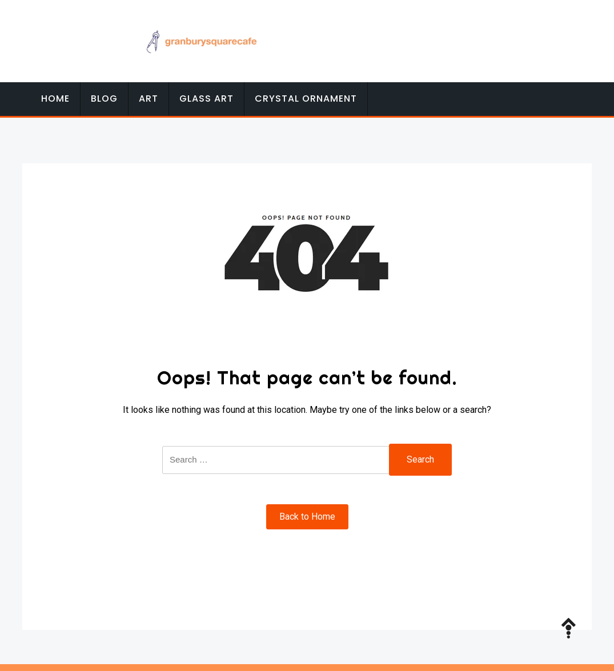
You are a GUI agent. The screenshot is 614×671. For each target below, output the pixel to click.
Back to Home (307, 516)
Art (148, 98)
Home (55, 98)
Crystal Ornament (306, 98)
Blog (104, 98)
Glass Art (206, 98)
